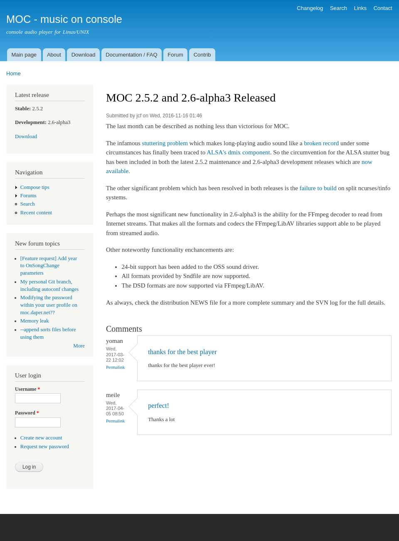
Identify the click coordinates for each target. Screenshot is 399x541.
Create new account (41, 438)
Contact (383, 8)
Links (360, 8)
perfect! (158, 405)
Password (27, 413)
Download (83, 55)
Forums (28, 196)
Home (13, 73)
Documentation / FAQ (131, 55)
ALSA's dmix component (238, 152)
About (54, 55)
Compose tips (34, 187)
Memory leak (34, 321)
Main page (24, 55)
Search (338, 8)
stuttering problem (165, 143)
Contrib (202, 55)
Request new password (44, 446)
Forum (175, 55)
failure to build (318, 188)
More (79, 346)
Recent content (36, 213)
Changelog (310, 8)
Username (27, 389)
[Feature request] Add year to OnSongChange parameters (48, 266)
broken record (321, 143)
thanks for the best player (182, 352)
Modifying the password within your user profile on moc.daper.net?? (48, 305)
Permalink (115, 367)
